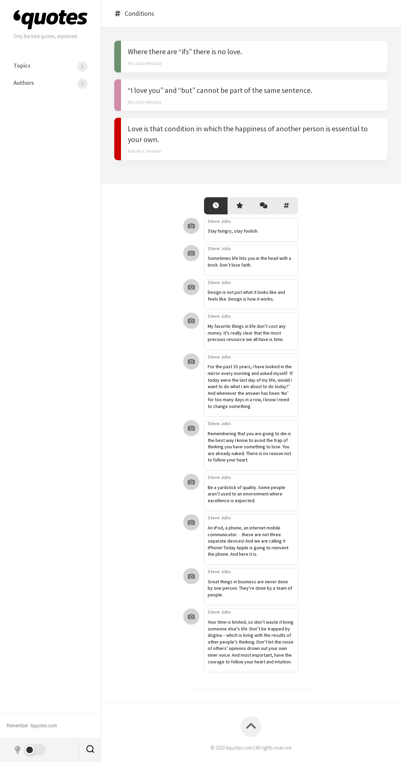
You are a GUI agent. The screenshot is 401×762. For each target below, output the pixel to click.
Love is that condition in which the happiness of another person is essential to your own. (248, 134)
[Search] (90, 750)
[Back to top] (251, 726)
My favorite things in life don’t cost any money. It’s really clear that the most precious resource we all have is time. (247, 332)
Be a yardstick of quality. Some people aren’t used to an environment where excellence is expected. (246, 494)
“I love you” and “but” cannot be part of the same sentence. (220, 90)
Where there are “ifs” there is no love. (185, 51)
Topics (22, 65)
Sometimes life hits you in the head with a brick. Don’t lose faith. (249, 261)
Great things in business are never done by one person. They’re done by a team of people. (250, 588)
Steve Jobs (219, 221)
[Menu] (82, 66)
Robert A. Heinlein (144, 151)
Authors (23, 82)
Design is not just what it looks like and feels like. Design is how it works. (246, 295)
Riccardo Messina (144, 63)
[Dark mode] (29, 749)
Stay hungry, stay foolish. (233, 231)
